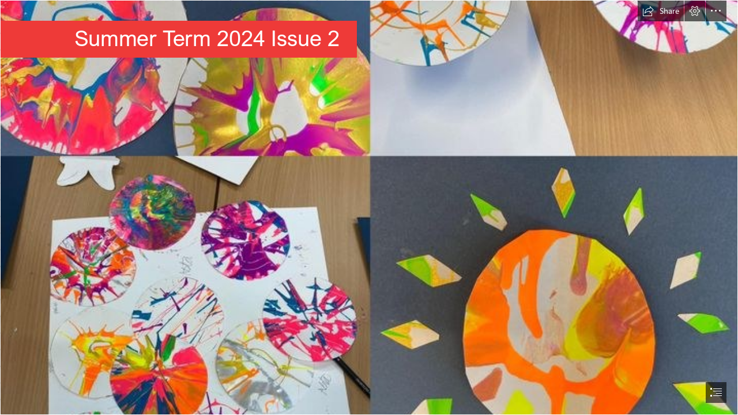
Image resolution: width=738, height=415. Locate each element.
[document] (369, 207)
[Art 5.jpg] (369, 207)
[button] (661, 11)
